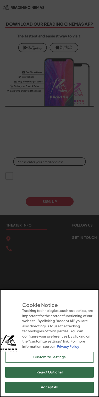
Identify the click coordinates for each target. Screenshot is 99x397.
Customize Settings (49, 357)
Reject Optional (49, 372)
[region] (49, 343)
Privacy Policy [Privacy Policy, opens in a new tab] (68, 346)
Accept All (49, 387)
